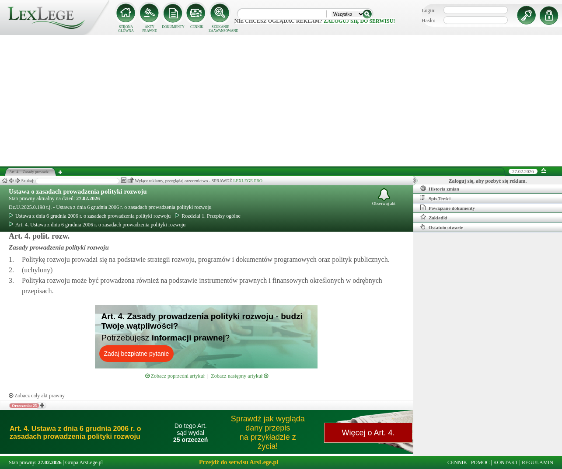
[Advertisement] (281, 100)
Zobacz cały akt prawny (37, 396)
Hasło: (428, 20)
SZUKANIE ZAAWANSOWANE (220, 29)
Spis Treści (435, 198)
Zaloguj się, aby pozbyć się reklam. (488, 181)
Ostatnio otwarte (441, 227)
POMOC (480, 462)
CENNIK (196, 27)
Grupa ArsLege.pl (84, 462)
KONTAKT (505, 462)
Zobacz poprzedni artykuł (175, 376)
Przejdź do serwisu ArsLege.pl (238, 462)
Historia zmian (439, 188)
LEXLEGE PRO (247, 180)
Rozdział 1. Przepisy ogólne (208, 216)
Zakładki (433, 217)
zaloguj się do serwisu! (359, 21)
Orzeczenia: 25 (24, 405)
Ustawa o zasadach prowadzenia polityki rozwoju (78, 191)
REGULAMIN (537, 462)
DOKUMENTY (173, 27)
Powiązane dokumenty (447, 208)
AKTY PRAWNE (149, 29)
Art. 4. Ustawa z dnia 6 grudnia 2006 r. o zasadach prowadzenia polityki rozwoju (97, 225)
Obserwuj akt (384, 197)
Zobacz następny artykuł (239, 376)
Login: (429, 10)
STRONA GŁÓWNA (126, 29)
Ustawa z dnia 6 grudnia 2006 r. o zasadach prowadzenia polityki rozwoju (90, 216)
